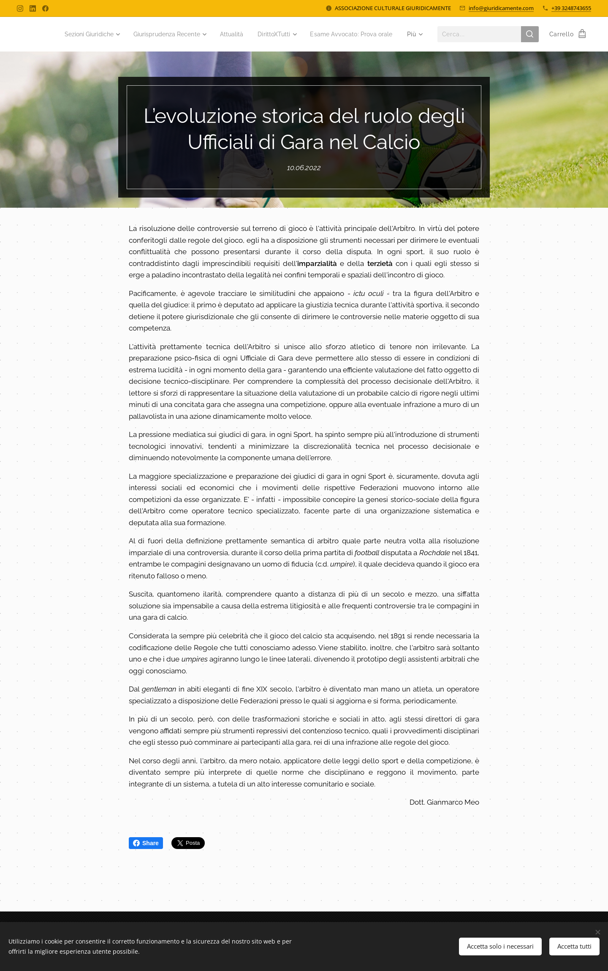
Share (146, 843)
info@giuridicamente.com (501, 8)
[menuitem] (175, 34)
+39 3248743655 (571, 8)
